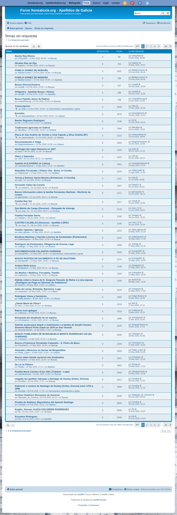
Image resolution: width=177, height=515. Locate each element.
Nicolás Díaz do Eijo (26, 63)
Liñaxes (61, 116)
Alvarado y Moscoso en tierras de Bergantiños (40, 350)
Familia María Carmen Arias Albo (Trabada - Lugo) (42, 371)
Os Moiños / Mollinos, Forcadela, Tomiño (37, 272)
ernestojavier (23, 320)
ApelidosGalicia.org (56, 3)
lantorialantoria (28, 116)
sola (20, 180)
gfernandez (23, 197)
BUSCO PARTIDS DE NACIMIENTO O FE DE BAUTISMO (45, 258)
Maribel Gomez (24, 73)
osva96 (21, 87)
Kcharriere (22, 360)
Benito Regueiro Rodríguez (30, 120)
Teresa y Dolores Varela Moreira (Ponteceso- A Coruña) (45, 177)
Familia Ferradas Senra (27, 215)
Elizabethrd (23, 268)
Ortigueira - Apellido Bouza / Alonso (34, 91)
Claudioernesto (24, 374)
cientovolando (28, 137)
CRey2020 (22, 58)
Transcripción (22, 106)
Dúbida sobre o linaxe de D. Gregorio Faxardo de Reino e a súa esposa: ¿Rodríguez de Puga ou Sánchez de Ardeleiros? (54, 281)
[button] (137, 46)
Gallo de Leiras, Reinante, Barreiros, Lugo (38, 289)
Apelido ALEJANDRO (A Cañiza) (32, 163)
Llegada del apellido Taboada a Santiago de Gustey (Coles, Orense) (52, 379)
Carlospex (22, 339)
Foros (86, 3)
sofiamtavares (24, 239)
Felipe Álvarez (24, 299)
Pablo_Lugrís (24, 352)
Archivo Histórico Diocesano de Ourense (37, 395)
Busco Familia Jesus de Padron (32, 99)
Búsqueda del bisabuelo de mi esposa (36, 317)
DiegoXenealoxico (26, 144)
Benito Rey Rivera (25, 56)
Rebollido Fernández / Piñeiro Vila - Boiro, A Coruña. (43, 170)
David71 (25, 188)
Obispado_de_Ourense (28, 397)
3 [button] (150, 46)
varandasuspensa (25, 166)
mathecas (22, 313)
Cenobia (21, 381)
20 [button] (165, 46)
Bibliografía (74, 3)
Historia (52, 130)
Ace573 (21, 285)
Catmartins (22, 275)
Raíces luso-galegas (26, 310)
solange (21, 246)
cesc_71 (25, 211)
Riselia (21, 367)
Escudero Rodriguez (26, 416)
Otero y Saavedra (24, 156)
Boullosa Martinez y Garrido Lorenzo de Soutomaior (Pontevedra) (51, 237)
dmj (19, 306)
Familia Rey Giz (23, 201)
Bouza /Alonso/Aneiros (27, 84)
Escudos (19, 113)
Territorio (56, 211)
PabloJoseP (23, 173)
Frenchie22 (23, 345)
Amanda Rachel (25, 330)
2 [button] (146, 46)
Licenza (115, 3)
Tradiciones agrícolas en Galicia (32, 127)
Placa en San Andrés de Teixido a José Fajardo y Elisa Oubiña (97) (51, 134)
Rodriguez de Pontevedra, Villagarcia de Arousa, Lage (44, 244)
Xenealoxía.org (35, 3)
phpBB (80, 494)
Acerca (96, 3)
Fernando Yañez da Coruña (30, 185)
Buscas (54, 58)
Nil (19, 123)
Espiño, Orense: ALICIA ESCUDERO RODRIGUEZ (42, 409)
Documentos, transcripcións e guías (64, 109)
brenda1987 (23, 254)
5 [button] (158, 46)
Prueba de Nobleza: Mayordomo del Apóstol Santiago (44, 402)
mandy (25, 204)
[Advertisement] (88, 460)
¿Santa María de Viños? (28, 303)
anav (20, 151)
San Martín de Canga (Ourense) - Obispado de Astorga (45, 208)
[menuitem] (27, 23)
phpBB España (99, 500)
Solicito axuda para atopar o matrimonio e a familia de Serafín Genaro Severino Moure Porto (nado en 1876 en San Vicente (53, 326)
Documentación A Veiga (28, 142)
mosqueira (22, 291)
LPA (20, 159)
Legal (105, 3)
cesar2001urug (24, 101)
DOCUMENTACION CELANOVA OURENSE (38, 251)
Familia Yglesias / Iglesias (29, 230)
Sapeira (21, 65)
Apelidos (58, 80)
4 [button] (154, 46)
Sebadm (21, 218)
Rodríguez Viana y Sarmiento (31, 296)
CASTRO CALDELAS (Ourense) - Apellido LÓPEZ (42, 222)
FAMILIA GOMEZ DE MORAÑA (31, 70)
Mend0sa (22, 130)
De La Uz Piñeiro (24, 364)
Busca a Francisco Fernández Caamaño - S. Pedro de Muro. (47, 343)
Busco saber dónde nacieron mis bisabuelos (39, 357)
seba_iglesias (24, 232)
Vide (24, 109)
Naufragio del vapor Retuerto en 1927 (35, 149)
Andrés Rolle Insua (25, 265)
